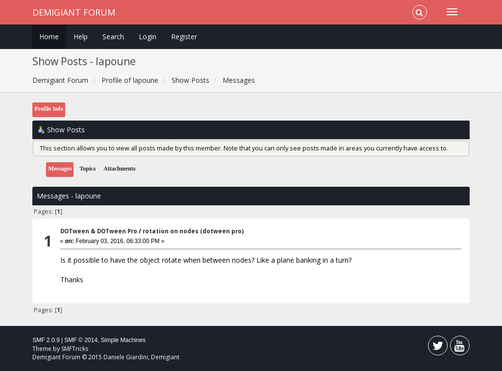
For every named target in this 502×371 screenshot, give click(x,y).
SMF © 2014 (81, 340)
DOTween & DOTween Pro (98, 231)
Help (81, 36)
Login (147, 36)
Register (184, 36)
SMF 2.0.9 (45, 340)
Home (49, 36)
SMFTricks (74, 349)
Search (113, 36)
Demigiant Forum (73, 12)
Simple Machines (123, 340)
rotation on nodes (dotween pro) (193, 231)
